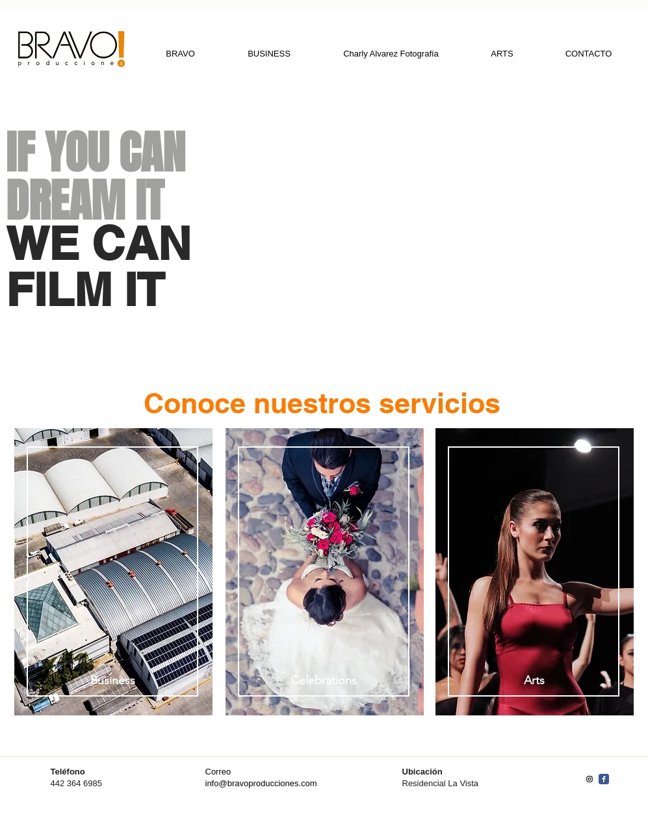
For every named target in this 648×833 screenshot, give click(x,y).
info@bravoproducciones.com (261, 783)
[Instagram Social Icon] (589, 779)
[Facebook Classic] (604, 779)
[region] (113, 574)
